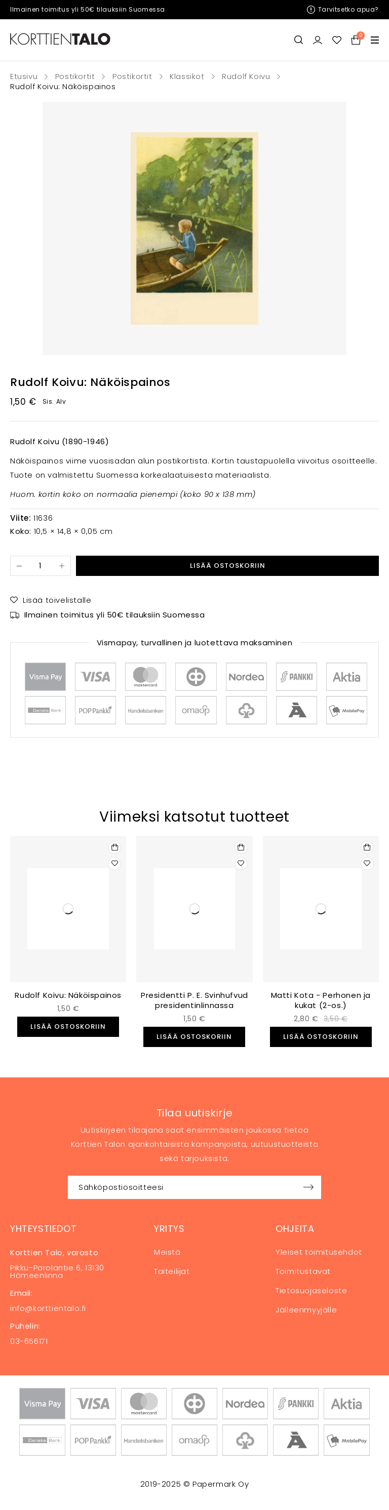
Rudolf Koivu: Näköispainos (68, 995)
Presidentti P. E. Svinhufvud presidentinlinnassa (194, 1000)
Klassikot (187, 76)
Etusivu (23, 76)
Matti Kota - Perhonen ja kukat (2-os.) (321, 1000)
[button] (114, 847)
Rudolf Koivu (246, 76)
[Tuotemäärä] (40, 566)
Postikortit (75, 76)
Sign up (308, 1187)
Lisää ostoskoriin (227, 565)
